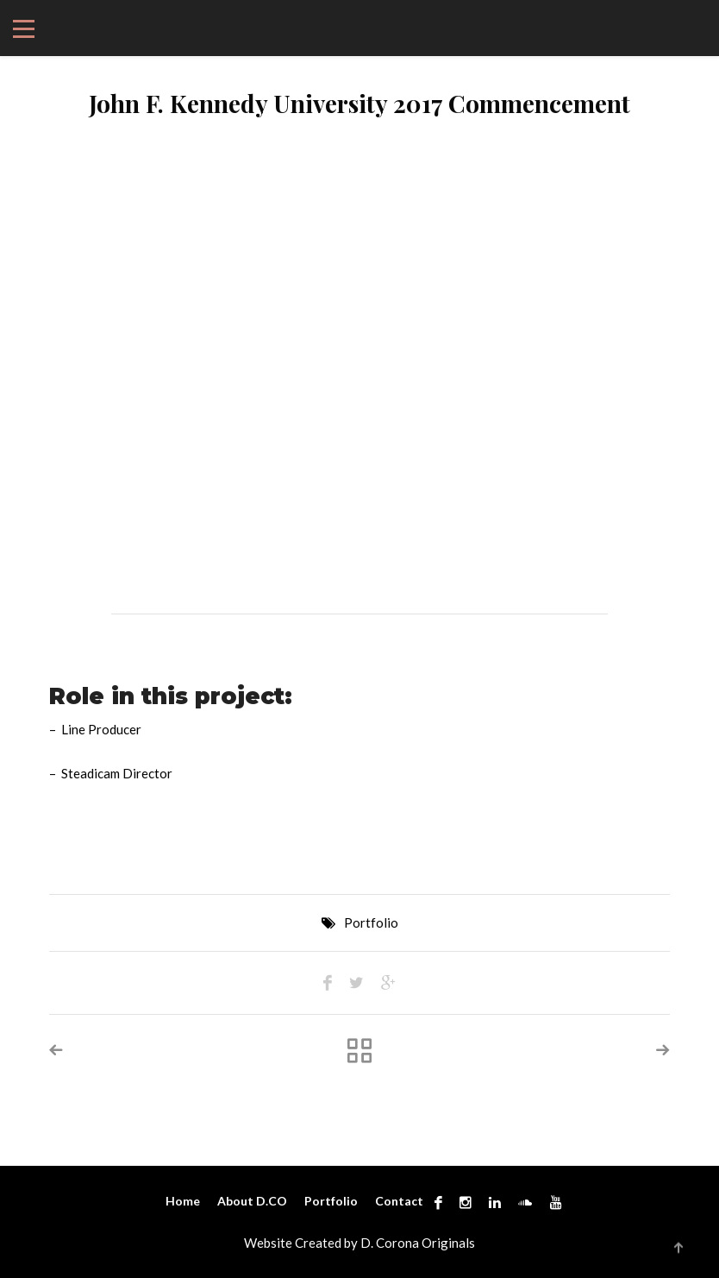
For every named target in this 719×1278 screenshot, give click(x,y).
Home (183, 1200)
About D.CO (252, 1200)
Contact (399, 1200)
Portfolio (371, 922)
